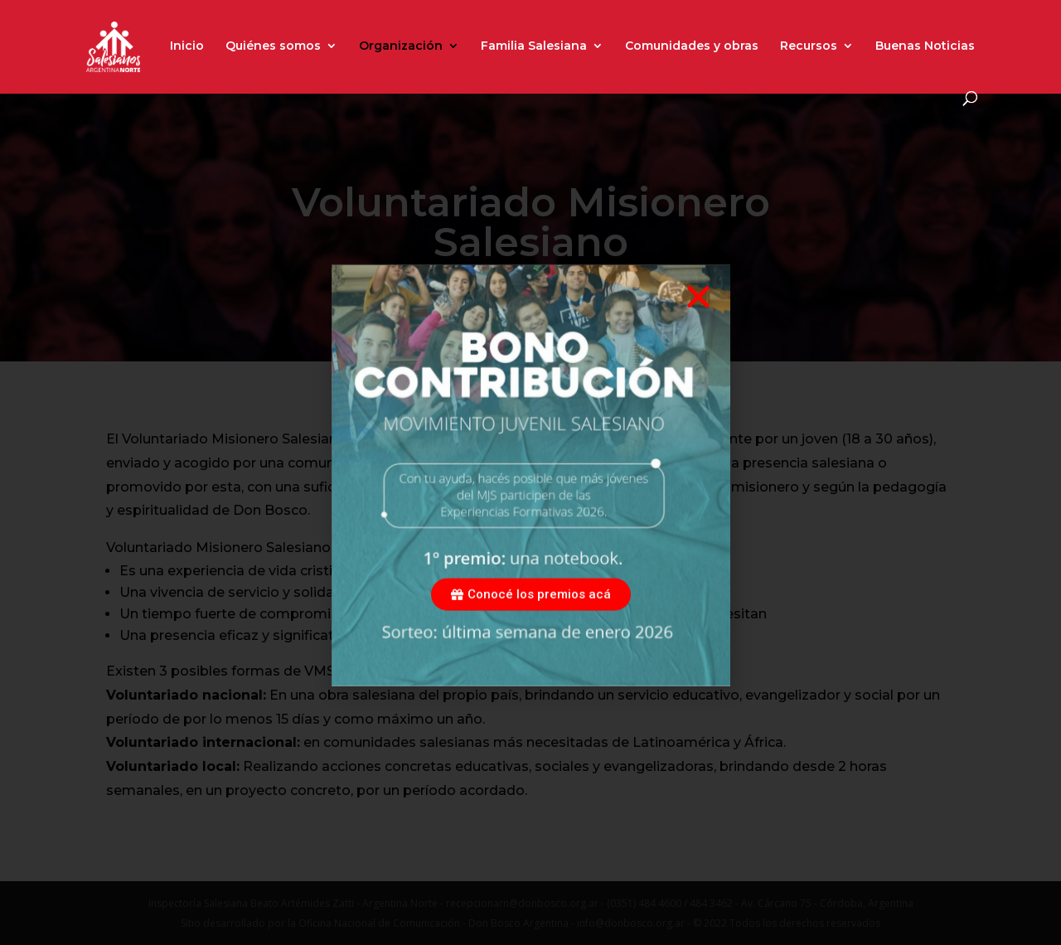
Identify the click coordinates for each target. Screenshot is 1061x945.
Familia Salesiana (534, 46)
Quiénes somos (273, 46)
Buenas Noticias (925, 46)
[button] (698, 317)
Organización (401, 46)
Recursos (808, 46)
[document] (530, 472)
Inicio (187, 46)
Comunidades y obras (691, 46)
